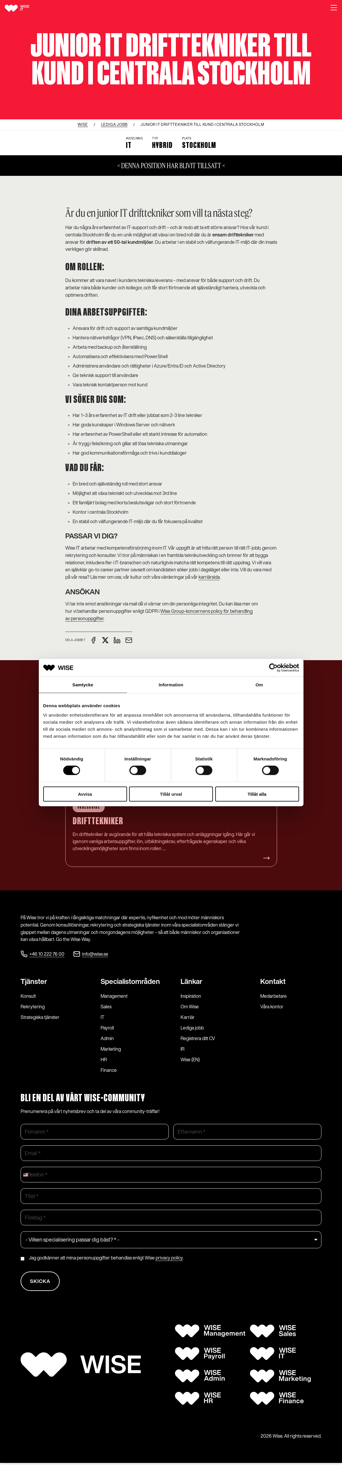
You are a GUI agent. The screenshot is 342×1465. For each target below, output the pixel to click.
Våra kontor (271, 1006)
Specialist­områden (130, 982)
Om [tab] (259, 684)
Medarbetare (273, 996)
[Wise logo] (24, 8)
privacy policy (169, 1258)
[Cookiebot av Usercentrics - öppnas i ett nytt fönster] (273, 667)
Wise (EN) (190, 1059)
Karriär (188, 1017)
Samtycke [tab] (82, 684)
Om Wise (190, 1006)
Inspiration (191, 996)
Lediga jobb (192, 1028)
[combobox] (27, 1174)
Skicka (41, 1282)
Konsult (28, 996)
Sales (106, 1006)
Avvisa (85, 793)
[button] (333, 8)
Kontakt (273, 982)
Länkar (191, 982)
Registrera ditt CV (198, 1038)
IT (102, 1017)
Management (114, 996)
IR (182, 1049)
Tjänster (34, 982)
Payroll (107, 1028)
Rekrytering (33, 1006)
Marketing (111, 1049)
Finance (109, 1070)
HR (104, 1059)
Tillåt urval (171, 793)
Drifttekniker (98, 821)
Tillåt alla (257, 793)
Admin (107, 1038)
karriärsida (209, 576)
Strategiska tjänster (40, 1017)
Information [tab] (171, 684)
